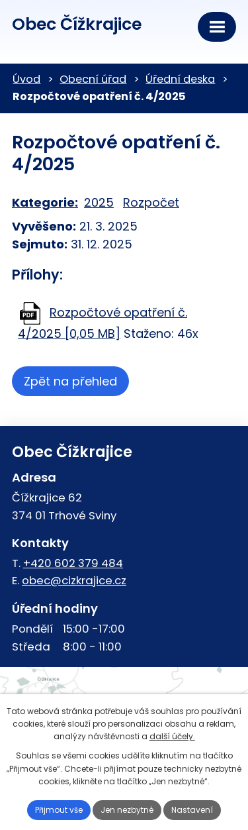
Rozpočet (151, 202)
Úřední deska (180, 79)
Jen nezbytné (127, 809)
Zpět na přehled (70, 381)
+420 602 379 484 (73, 563)
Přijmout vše (59, 809)
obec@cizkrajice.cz (74, 580)
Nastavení (192, 809)
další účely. (172, 736)
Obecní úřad (93, 79)
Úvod (26, 79)
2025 (99, 202)
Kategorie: (45, 202)
